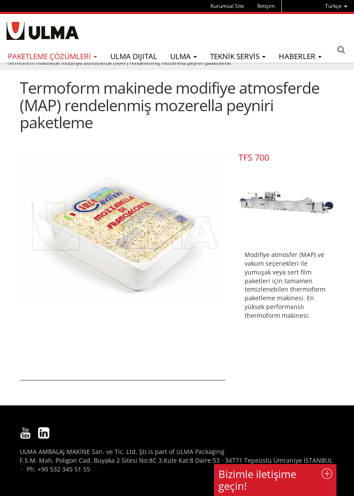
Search (340, 49)
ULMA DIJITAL (133, 56)
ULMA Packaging (200, 451)
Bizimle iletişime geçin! (257, 479)
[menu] (336, 6)
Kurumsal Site (227, 6)
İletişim (266, 6)
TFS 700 (253, 157)
